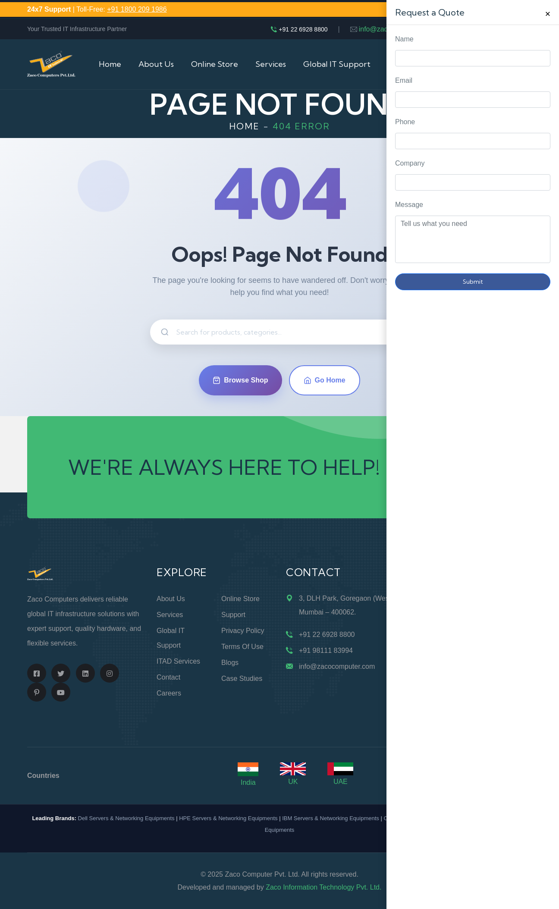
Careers (169, 693)
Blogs (230, 662)
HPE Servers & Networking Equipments (228, 818)
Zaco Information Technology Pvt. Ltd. (323, 887)
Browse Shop (240, 380)
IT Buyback (408, 64)
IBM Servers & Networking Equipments (330, 818)
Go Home (324, 380)
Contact (168, 677)
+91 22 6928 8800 (303, 29)
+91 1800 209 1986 (136, 9)
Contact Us (466, 64)
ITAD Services (178, 661)
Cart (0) (518, 64)
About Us (156, 64)
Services (270, 64)
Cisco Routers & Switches (415, 818)
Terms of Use (242, 646)
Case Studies (241, 678)
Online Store (214, 64)
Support (233, 614)
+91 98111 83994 (326, 650)
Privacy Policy (242, 630)
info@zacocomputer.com (397, 29)
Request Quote (544, 363)
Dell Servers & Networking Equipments (126, 818)
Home (110, 64)
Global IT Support (337, 64)
